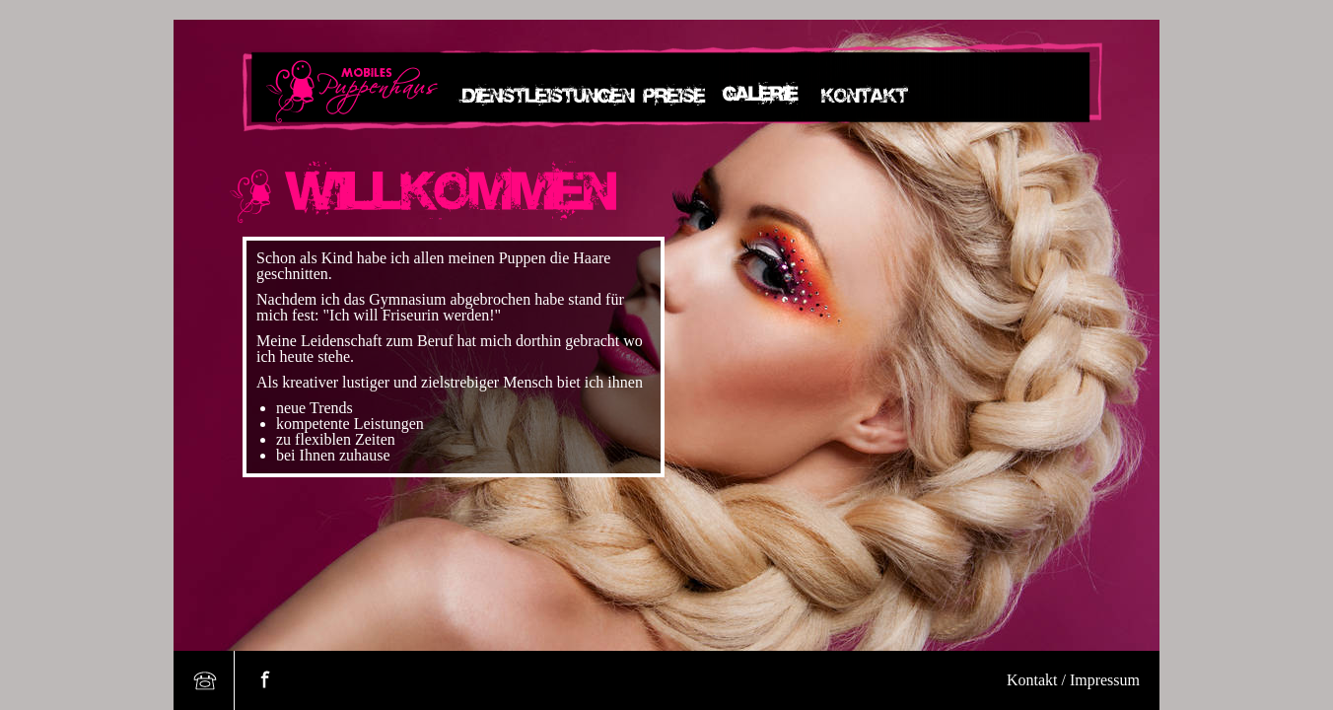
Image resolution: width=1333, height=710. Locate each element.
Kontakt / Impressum (1073, 680)
